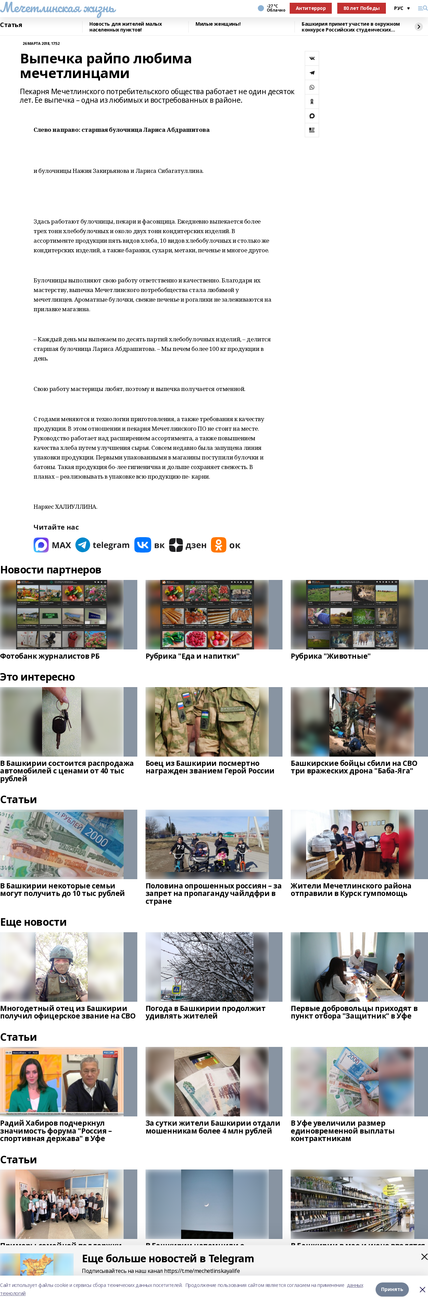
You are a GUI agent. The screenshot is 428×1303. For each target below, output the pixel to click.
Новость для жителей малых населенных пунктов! (125, 27)
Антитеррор (311, 8)
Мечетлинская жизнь (57, 7)
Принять (392, 1289)
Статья (11, 25)
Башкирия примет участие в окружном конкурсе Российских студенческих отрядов (351, 27)
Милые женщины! (218, 24)
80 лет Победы (361, 8)
